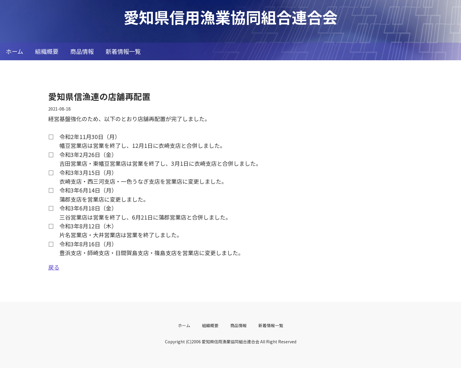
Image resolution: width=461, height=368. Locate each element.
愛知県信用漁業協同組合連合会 (230, 17)
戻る (53, 267)
